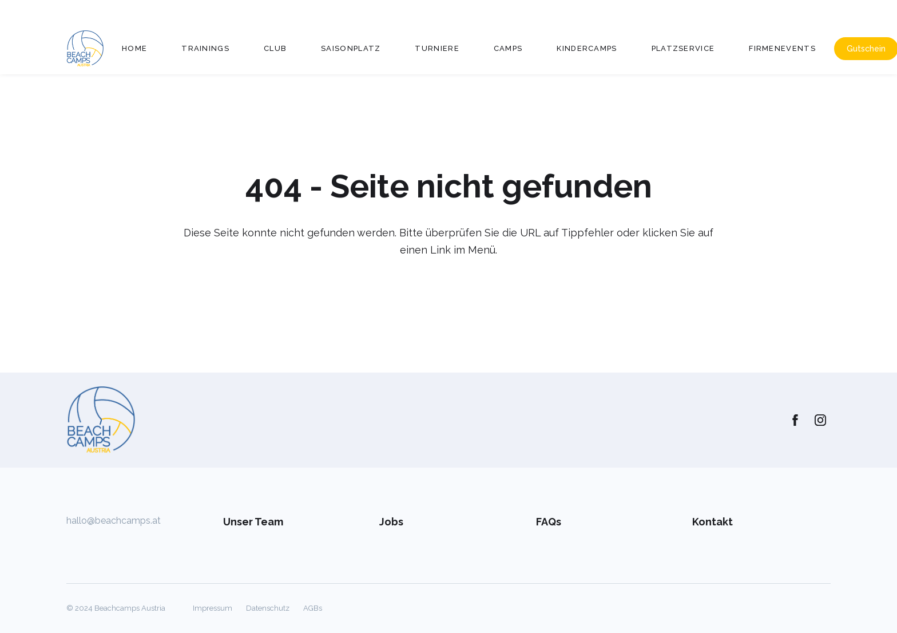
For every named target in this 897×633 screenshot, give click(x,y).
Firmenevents (782, 48)
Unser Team (253, 522)
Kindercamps (587, 48)
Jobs (391, 522)
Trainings (205, 48)
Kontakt (712, 522)
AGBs (312, 608)
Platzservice (683, 48)
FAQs (548, 522)
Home (134, 48)
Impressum (212, 608)
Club (275, 48)
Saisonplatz (350, 48)
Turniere (437, 48)
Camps (508, 48)
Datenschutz (267, 608)
